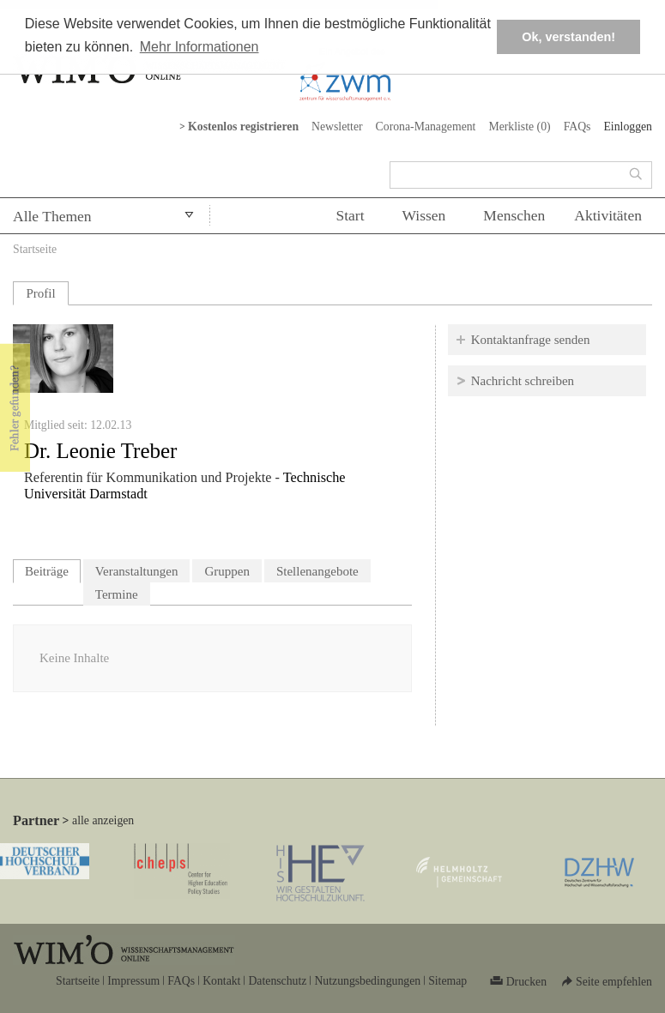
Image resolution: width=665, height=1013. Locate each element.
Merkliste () (519, 126)
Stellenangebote (317, 571)
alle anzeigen (103, 820)
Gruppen (227, 571)
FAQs (577, 126)
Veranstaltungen (136, 571)
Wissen (424, 215)
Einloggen (627, 126)
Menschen (514, 215)
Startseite (35, 249)
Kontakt (221, 980)
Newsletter (337, 126)
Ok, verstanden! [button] (568, 37)
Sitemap (447, 980)
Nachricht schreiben (522, 381)
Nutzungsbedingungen (367, 980)
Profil (40, 293)
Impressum (133, 980)
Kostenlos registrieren (243, 126)
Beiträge (53, 569)
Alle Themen (52, 216)
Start (350, 215)
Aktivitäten (608, 215)
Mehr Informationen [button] (199, 46)
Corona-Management (426, 126)
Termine (116, 594)
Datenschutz (277, 980)
